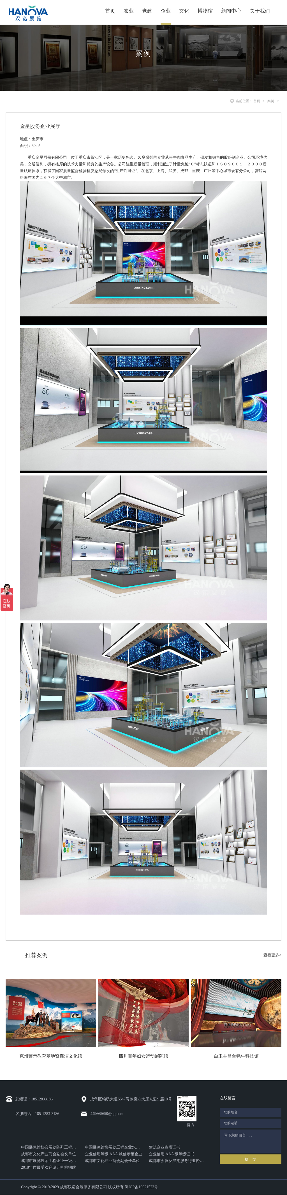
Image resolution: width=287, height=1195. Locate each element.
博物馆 (205, 10)
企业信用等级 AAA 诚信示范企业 (113, 1154)
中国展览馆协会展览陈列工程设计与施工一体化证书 (49, 1147)
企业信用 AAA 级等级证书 (172, 1154)
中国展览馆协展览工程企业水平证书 (113, 1147)
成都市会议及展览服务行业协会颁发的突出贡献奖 (177, 1161)
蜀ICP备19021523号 (141, 1187)
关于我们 (260, 10)
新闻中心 (231, 10)
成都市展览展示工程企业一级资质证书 (49, 1161)
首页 (110, 10)
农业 (129, 10)
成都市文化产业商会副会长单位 (48, 1154)
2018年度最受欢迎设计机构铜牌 (48, 1167)
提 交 (250, 1159)
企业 (166, 10)
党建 (147, 10)
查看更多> (272, 955)
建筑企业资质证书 (164, 1147)
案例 (270, 101)
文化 (184, 10)
